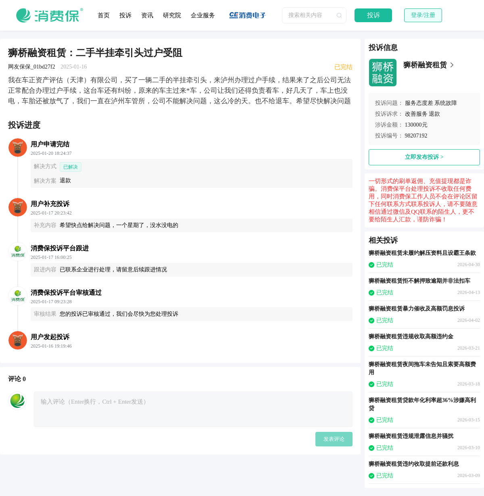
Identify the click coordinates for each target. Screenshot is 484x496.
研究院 (172, 15)
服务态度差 (419, 103)
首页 (104, 15)
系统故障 (445, 103)
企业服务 (203, 15)
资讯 (147, 15)
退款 (434, 114)
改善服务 (416, 114)
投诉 (125, 15)
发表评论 (333, 439)
